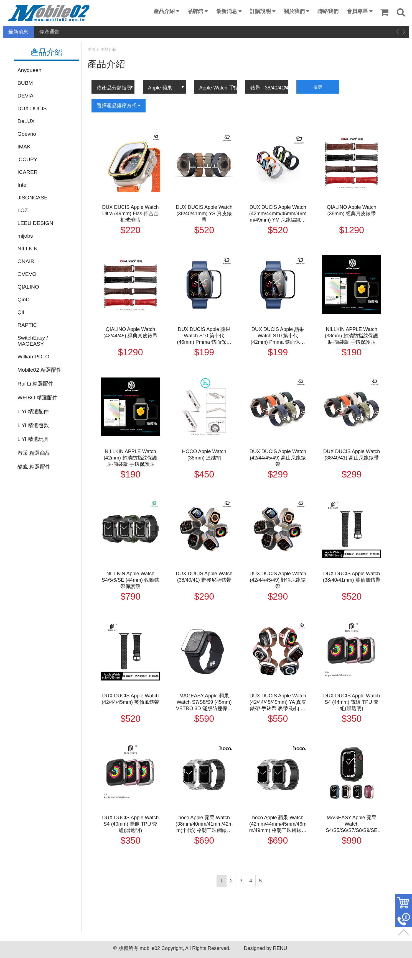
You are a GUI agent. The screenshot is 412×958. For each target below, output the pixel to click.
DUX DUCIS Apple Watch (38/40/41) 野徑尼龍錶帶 (204, 577)
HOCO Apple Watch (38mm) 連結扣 (204, 455)
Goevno (26, 134)
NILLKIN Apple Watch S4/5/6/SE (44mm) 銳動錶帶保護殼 (130, 580)
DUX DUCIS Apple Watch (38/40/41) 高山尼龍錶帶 (351, 455)
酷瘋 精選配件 (33, 467)
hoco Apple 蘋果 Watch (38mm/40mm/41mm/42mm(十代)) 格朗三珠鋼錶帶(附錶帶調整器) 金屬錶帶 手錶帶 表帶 (204, 824)
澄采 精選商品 (33, 453)
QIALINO (28, 287)
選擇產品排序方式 (118, 105)
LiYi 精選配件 (33, 411)
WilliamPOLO (33, 356)
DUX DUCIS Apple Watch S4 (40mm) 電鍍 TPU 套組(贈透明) (130, 824)
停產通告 (49, 32)
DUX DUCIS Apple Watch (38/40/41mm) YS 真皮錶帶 (204, 213)
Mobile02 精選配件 (39, 370)
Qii (20, 312)
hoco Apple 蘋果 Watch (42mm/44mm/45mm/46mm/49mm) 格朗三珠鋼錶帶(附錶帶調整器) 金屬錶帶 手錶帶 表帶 (278, 824)
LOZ (22, 210)
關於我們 (294, 11)
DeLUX (26, 121)
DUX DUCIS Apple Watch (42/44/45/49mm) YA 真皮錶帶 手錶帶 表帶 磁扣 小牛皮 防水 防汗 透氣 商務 (278, 702)
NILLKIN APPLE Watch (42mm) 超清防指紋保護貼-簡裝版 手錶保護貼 (130, 458)
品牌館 (195, 11)
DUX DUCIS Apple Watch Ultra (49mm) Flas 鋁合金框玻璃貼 (130, 213)
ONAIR (25, 261)
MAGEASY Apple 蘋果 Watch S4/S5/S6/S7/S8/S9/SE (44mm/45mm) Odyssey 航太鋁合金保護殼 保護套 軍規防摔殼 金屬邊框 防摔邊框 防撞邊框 (351, 824)
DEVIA (25, 96)
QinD (23, 299)
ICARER (27, 172)
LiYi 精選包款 (33, 425)
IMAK (23, 147)
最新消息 (226, 11)
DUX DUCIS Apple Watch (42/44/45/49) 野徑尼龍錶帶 (278, 580)
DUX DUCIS (32, 108)
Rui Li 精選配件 (35, 384)
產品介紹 (164, 11)
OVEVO (26, 274)
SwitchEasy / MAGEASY (32, 341)
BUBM (25, 83)
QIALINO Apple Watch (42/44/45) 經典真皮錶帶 (130, 332)
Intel (22, 185)
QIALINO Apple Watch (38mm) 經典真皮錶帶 (351, 210)
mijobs (25, 236)
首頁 (92, 49)
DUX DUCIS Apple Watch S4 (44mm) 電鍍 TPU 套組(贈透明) (351, 702)
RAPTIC (27, 325)
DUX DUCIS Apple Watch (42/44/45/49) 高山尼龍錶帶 (278, 458)
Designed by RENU (265, 948)
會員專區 (357, 11)
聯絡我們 (328, 11)
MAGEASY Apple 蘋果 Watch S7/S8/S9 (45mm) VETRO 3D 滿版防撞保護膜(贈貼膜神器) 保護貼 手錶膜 (204, 702)
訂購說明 (260, 11)
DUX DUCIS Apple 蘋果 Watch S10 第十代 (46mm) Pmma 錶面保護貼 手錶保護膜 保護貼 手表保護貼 (204, 336)
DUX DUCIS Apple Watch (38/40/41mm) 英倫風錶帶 (351, 577)
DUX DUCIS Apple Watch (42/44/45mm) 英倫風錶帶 (130, 699)
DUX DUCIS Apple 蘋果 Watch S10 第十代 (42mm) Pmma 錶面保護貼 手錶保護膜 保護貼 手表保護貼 (278, 336)
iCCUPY (27, 159)
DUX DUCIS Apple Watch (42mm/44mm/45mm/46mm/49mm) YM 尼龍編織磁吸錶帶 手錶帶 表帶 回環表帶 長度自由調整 (277, 213)
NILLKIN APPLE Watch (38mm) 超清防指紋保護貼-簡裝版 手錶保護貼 (351, 336)
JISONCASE (32, 198)
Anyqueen (29, 70)
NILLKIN (27, 248)
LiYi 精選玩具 (33, 439)
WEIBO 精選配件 (37, 397)
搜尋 (317, 86)
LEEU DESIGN (35, 223)
